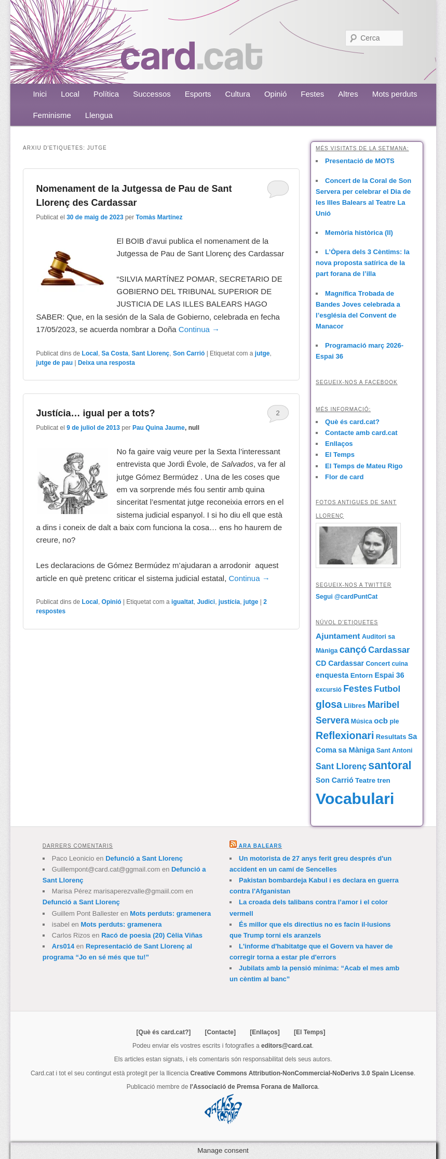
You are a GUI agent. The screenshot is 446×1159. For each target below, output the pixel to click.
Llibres (355, 705)
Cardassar (389, 649)
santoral (389, 765)
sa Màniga (356, 750)
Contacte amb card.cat (361, 433)
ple (394, 721)
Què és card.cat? (352, 422)
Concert (378, 663)
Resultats (391, 737)
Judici (206, 601)
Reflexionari (345, 735)
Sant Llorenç (151, 353)
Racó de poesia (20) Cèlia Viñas (151, 935)
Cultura (237, 93)
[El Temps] (309, 1032)
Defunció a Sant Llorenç (144, 858)
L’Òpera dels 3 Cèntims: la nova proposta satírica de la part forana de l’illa (363, 263)
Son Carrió (189, 353)
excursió (329, 689)
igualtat (182, 601)
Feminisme (52, 115)
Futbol (387, 689)
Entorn (361, 675)
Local (70, 93)
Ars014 (63, 946)
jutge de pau (54, 362)
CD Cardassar (340, 663)
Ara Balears (260, 846)
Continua (199, 329)
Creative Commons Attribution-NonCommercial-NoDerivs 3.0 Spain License (301, 1073)
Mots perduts (394, 93)
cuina (399, 663)
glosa (329, 704)
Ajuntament (338, 635)
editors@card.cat (286, 1045)
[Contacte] (220, 1032)
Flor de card (344, 477)
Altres (348, 93)
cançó (353, 649)
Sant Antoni (394, 750)
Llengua (99, 115)
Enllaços (339, 443)
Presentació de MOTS (360, 161)
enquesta (332, 675)
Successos (152, 93)
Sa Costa (115, 353)
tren (383, 780)
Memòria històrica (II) (359, 232)
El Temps (340, 454)
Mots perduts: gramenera (170, 913)
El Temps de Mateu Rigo (363, 466)
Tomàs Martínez (159, 217)
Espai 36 (389, 675)
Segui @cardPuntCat (346, 596)
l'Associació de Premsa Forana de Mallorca (254, 1086)
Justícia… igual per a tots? (95, 413)
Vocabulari (355, 798)
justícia (229, 601)
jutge (262, 353)
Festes (312, 93)
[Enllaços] (264, 1032)
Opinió (275, 93)
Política (106, 93)
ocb (381, 720)
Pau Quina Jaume (158, 427)
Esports (198, 93)
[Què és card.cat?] (164, 1032)
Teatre (365, 780)
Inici (40, 93)
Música (361, 721)
